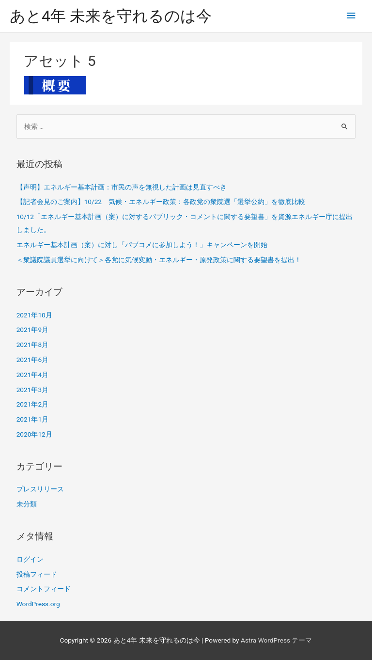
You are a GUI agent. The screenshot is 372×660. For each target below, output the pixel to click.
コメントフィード (43, 589)
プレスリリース (40, 489)
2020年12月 (34, 434)
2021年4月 (32, 374)
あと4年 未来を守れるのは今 (111, 16)
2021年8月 (32, 344)
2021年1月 (32, 419)
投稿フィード (36, 574)
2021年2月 (32, 404)
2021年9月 (32, 329)
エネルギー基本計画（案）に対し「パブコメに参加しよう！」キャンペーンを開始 (141, 245)
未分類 (26, 504)
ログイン (30, 559)
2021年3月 (32, 389)
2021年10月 (34, 315)
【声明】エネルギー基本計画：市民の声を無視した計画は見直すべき (121, 187)
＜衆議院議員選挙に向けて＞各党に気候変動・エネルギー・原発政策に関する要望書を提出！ (158, 260)
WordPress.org (38, 604)
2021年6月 (32, 359)
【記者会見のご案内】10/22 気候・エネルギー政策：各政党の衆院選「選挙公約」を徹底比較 (160, 201)
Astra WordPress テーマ (276, 640)
